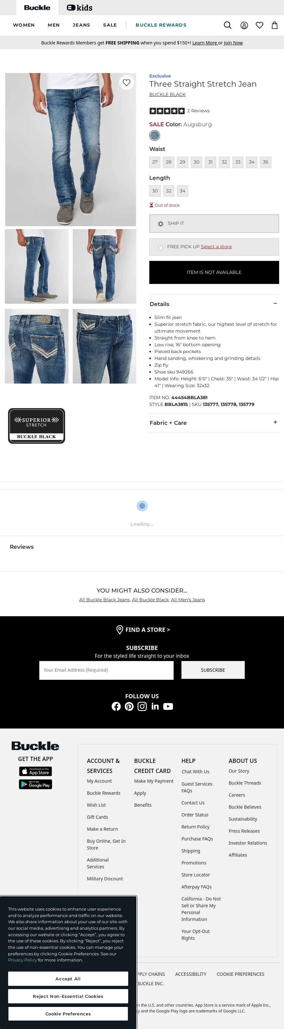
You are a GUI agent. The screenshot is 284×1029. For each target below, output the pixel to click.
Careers (236, 795)
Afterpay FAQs (196, 887)
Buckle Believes (244, 807)
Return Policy (195, 827)
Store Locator (195, 875)
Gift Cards (97, 817)
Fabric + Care (214, 422)
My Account (99, 781)
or (208, 43)
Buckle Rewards (103, 793)
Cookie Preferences (241, 974)
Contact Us (192, 803)
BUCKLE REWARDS (161, 25)
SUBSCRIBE (213, 670)
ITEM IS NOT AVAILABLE (214, 272)
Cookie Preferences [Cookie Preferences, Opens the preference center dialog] (68, 1013)
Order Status (194, 815)
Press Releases (244, 831)
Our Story (238, 771)
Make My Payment (153, 781)
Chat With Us (195, 771)
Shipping (190, 851)
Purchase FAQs (197, 839)
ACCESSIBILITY (190, 974)
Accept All (68, 978)
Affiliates (237, 855)
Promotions (193, 863)
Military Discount (105, 879)
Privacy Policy (22, 959)
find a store (148, 629)
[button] (23, 25)
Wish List (96, 805)
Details (214, 303)
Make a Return (102, 829)
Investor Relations (247, 843)
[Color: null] (154, 135)
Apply (140, 793)
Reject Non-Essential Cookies (68, 996)
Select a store (216, 247)
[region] (68, 962)
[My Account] (244, 25)
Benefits (143, 805)
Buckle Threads (244, 783)
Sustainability (242, 819)
